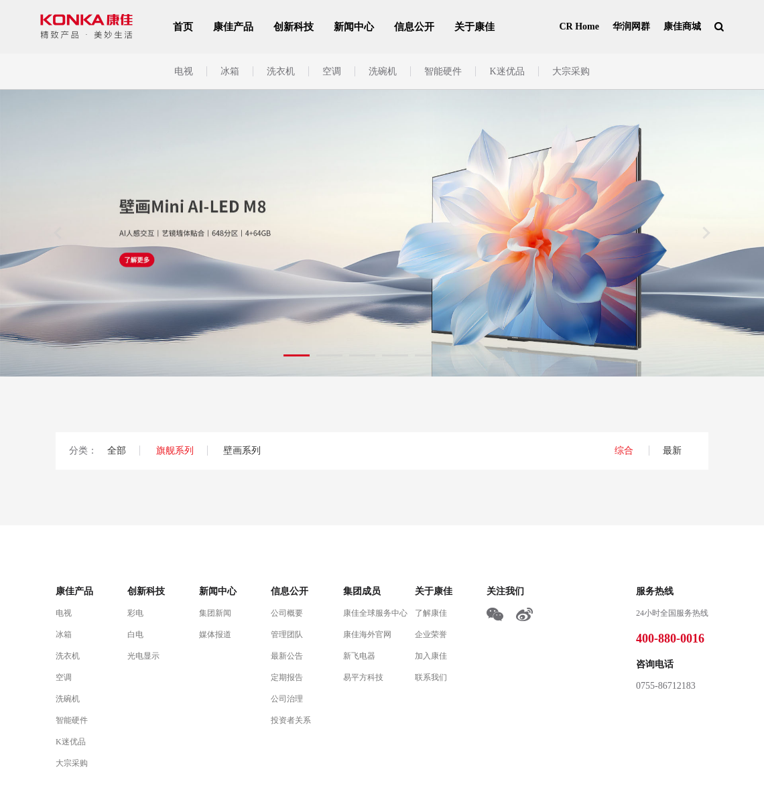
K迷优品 (506, 71)
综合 (625, 451)
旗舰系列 (175, 451)
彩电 (135, 613)
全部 (116, 451)
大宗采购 (571, 71)
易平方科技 (363, 677)
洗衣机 (281, 71)
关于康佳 (474, 26)
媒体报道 (215, 634)
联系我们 (431, 677)
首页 (183, 26)
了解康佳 (431, 613)
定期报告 (287, 677)
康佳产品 (233, 26)
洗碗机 (383, 71)
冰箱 (229, 71)
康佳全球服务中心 (375, 613)
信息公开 (414, 26)
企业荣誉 (431, 634)
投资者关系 (291, 720)
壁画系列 (242, 451)
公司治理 (287, 698)
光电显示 (143, 656)
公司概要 (287, 613)
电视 (183, 71)
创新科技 (293, 26)
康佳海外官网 (367, 634)
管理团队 (287, 634)
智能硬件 (443, 71)
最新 (672, 451)
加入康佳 (431, 656)
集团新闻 (215, 613)
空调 (331, 71)
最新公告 (287, 656)
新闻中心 (354, 26)
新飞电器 (359, 656)
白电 (135, 634)
